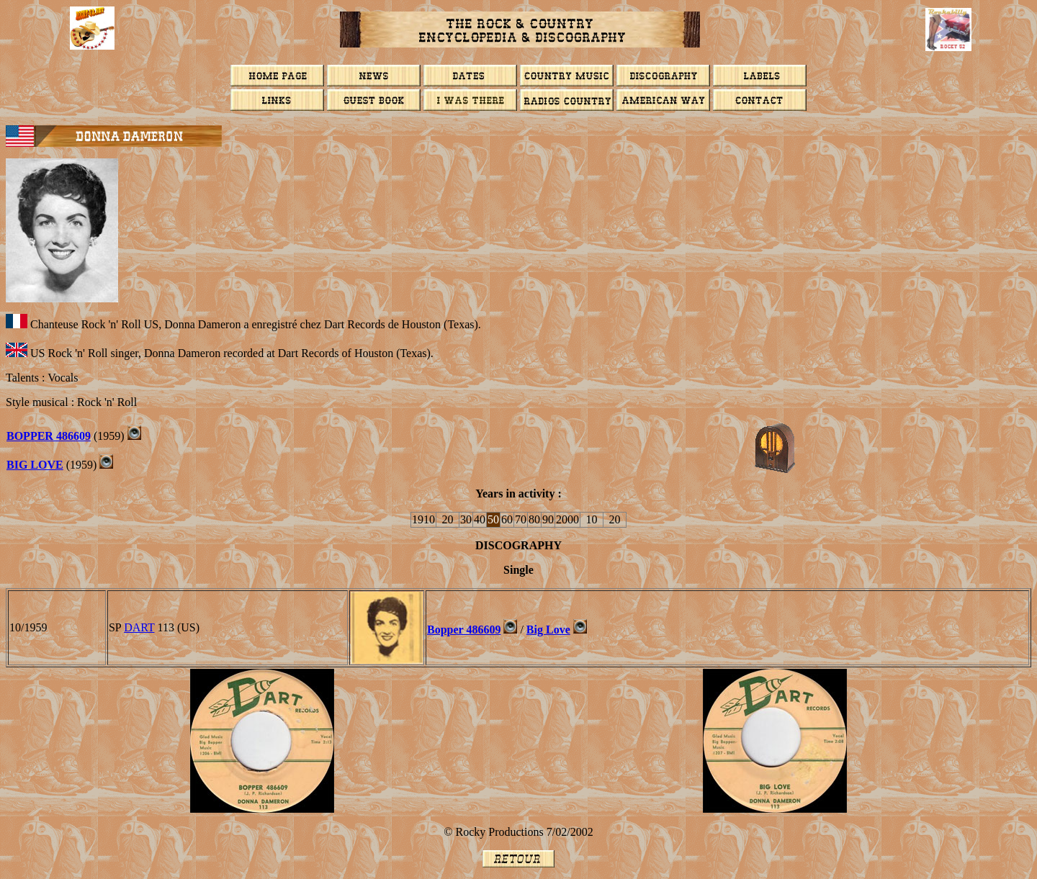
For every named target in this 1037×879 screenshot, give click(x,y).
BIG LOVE (34, 465)
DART (139, 627)
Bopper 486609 (463, 629)
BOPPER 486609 (48, 436)
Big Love (548, 629)
